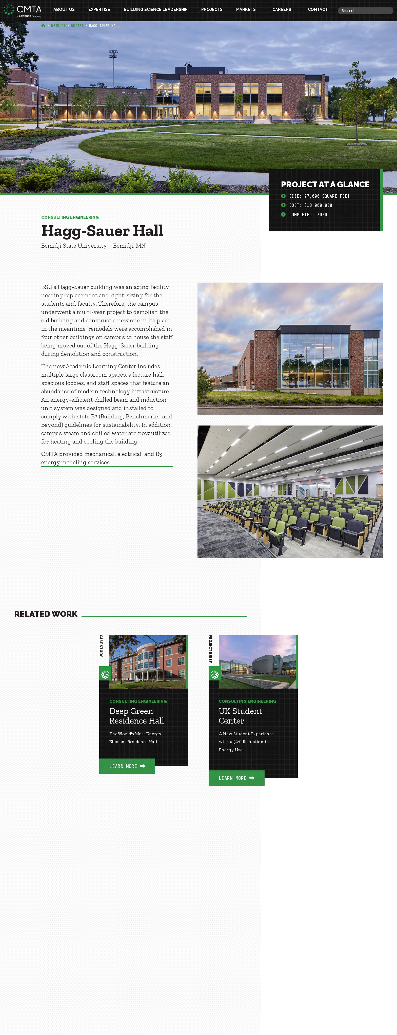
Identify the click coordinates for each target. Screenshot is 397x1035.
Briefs (77, 26)
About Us (64, 10)
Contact (318, 10)
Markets (246, 10)
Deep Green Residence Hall (136, 716)
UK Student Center (240, 716)
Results (58, 26)
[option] (143, 712)
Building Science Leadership (156, 10)
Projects (212, 10)
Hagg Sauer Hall (104, 26)
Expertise (99, 10)
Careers (281, 10)
